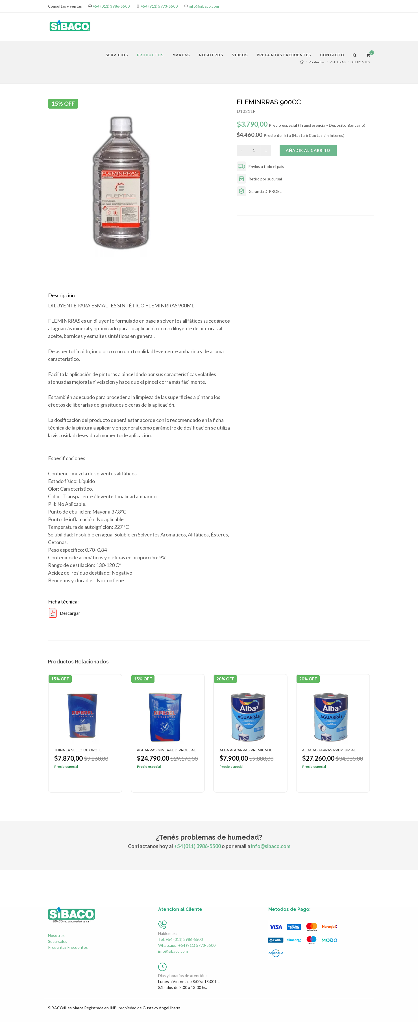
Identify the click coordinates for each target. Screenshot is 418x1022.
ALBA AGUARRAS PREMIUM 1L (245, 750)
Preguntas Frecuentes (68, 947)
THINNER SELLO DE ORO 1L (78, 750)
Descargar (64, 613)
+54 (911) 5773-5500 (159, 6)
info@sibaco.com (204, 6)
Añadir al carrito (308, 150)
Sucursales (57, 941)
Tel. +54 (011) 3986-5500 (180, 939)
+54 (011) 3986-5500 (111, 6)
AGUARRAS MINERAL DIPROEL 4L (166, 750)
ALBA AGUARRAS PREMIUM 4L (329, 750)
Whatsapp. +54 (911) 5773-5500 (186, 945)
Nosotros (56, 935)
